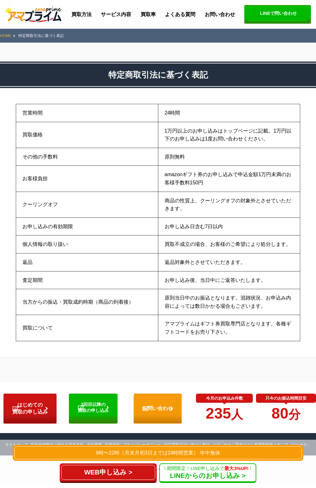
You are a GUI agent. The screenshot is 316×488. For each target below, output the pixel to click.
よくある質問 (180, 14)
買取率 (148, 14)
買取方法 (81, 14)
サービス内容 (116, 14)
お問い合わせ (220, 14)
